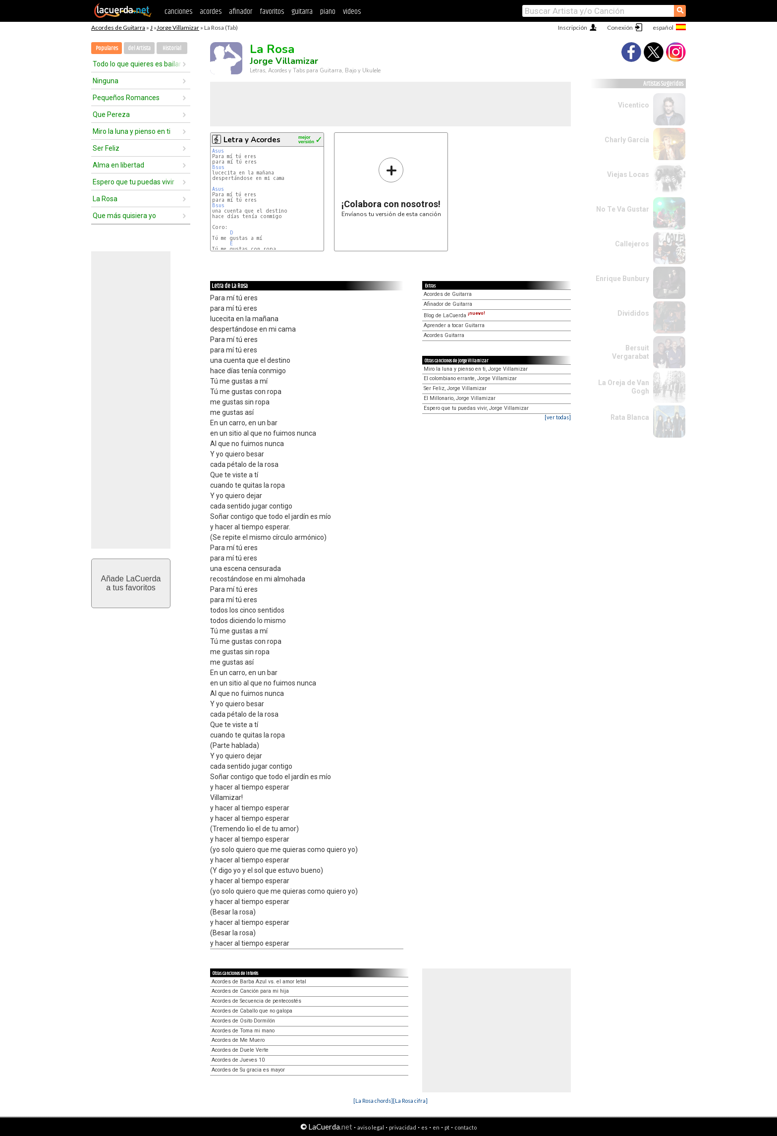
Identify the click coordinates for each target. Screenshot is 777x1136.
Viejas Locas (628, 174)
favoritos (272, 11)
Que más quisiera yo (124, 216)
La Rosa (105, 199)
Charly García (627, 140)
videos (352, 11)
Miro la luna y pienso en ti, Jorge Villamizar (476, 369)
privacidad (402, 1127)
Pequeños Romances (126, 98)
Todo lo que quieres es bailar (137, 64)
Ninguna (105, 81)
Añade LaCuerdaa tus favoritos (131, 583)
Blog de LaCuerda (454, 315)
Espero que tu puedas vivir (133, 182)
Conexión (620, 27)
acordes (211, 11)
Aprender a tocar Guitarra (454, 325)
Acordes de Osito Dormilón (243, 1021)
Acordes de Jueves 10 (238, 1060)
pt (446, 1127)
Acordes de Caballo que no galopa (252, 1011)
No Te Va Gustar (622, 209)
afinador (240, 11)
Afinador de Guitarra (448, 304)
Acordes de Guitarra (118, 27)
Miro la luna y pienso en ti (131, 131)
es (424, 1127)
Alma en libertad (118, 165)
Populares (107, 48)
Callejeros (632, 244)
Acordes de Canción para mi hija (250, 991)
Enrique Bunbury (622, 279)
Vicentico (633, 105)
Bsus (218, 167)
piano (327, 11)
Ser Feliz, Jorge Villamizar (455, 388)
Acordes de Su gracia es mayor (248, 1070)
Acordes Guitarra (444, 335)
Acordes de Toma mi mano (243, 1030)
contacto (465, 1127)
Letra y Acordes (251, 140)
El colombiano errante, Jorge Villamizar (470, 378)
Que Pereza (111, 114)
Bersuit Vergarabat (630, 352)
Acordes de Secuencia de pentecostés (256, 1001)
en (436, 1127)
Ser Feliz (106, 148)
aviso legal (370, 1127)
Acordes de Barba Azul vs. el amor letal (259, 981)
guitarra (302, 11)
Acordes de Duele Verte (240, 1050)
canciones (178, 11)
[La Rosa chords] (373, 1100)
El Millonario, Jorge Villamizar (460, 398)
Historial (172, 48)
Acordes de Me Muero (238, 1040)
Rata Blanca (629, 417)
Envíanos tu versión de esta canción (391, 187)
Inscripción (572, 27)
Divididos (633, 313)
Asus (218, 151)
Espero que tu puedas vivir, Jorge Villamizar (476, 408)
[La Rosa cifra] (410, 1100)
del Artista (139, 48)
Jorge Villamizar (178, 27)
